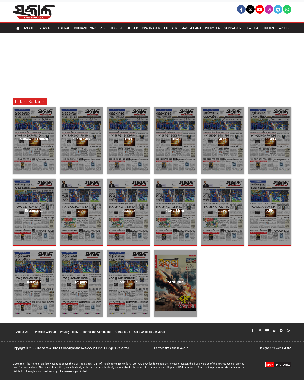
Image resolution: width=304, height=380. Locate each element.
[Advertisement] (152, 64)
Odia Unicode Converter (149, 332)
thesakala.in (180, 348)
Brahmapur (151, 28)
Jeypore (116, 28)
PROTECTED (283, 365)
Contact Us (122, 332)
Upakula (251, 28)
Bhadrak (63, 28)
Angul (28, 28)
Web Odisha (283, 348)
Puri (103, 28)
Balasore (45, 28)
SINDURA (175, 281)
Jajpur (132, 28)
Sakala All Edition (34, 139)
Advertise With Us (44, 332)
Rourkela (212, 28)
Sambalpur (232, 28)
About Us (22, 332)
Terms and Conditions (96, 332)
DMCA (269, 365)
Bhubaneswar (85, 28)
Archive (285, 28)
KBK (270, 210)
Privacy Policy (69, 332)
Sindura (268, 28)
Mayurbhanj (191, 28)
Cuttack (170, 28)
